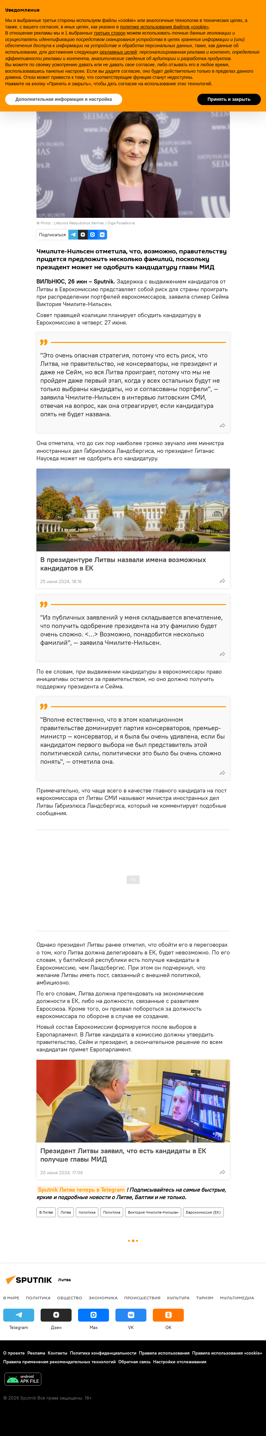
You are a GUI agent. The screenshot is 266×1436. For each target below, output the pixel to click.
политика (87, 1212)
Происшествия (142, 1298)
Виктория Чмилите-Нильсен (153, 1212)
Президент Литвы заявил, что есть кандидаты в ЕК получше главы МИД (123, 1154)
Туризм (204, 1298)
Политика (111, 1212)
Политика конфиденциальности (103, 1353)
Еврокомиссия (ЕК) (203, 1212)
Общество (69, 1298)
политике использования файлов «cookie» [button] (164, 26)
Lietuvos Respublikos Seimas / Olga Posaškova (94, 222)
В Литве (46, 1212)
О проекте (14, 1353)
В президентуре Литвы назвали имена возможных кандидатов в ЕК (123, 563)
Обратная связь (134, 1362)
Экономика (103, 1298)
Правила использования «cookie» (227, 1353)
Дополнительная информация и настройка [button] (63, 99)
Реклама (36, 1353)
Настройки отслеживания (179, 1362)
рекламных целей (118, 52)
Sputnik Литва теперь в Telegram (81, 1189)
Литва (66, 1212)
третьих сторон (109, 33)
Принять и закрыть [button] (229, 99)
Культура (178, 1298)
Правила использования (164, 1353)
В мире (11, 1298)
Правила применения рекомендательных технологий (59, 1362)
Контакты (57, 1353)
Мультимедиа (237, 1298)
